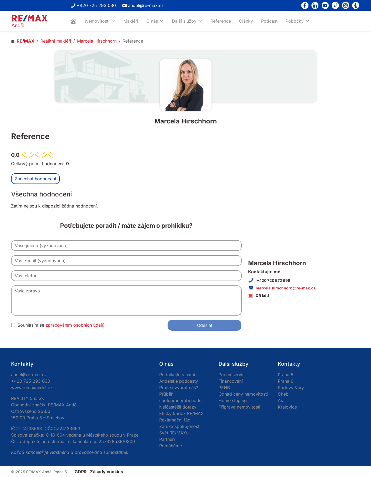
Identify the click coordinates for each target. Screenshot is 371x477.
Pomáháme (170, 445)
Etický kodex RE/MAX (181, 413)
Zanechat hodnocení (35, 178)
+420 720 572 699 (273, 280)
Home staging (233, 400)
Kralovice (287, 407)
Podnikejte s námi (177, 374)
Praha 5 (285, 374)
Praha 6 (285, 381)
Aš (280, 400)
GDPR (81, 471)
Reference (220, 21)
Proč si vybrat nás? (178, 387)
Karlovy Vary (291, 387)
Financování (231, 381)
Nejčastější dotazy (177, 407)
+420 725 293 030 (93, 5)
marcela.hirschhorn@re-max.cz (285, 288)
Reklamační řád (174, 420)
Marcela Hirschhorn (97, 41)
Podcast (269, 21)
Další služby (187, 21)
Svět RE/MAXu (174, 432)
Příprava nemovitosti (239, 407)
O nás (155, 21)
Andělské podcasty (178, 381)
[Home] (73, 21)
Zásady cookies (106, 471)
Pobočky (298, 21)
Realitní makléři (55, 41)
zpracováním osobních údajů (75, 325)
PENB (224, 387)
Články (246, 21)
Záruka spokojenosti (179, 426)
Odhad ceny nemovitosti (243, 394)
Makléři (130, 21)
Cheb (283, 394)
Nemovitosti (100, 21)
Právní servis (231, 374)
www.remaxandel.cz (32, 387)
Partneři (167, 439)
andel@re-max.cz (143, 5)
